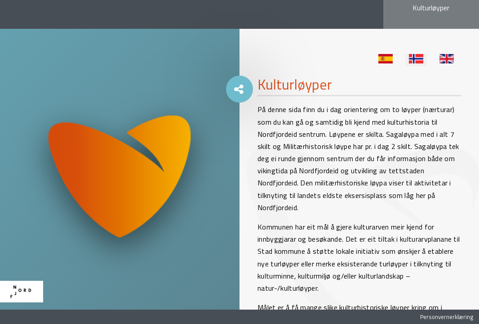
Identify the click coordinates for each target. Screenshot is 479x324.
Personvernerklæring (446, 316)
